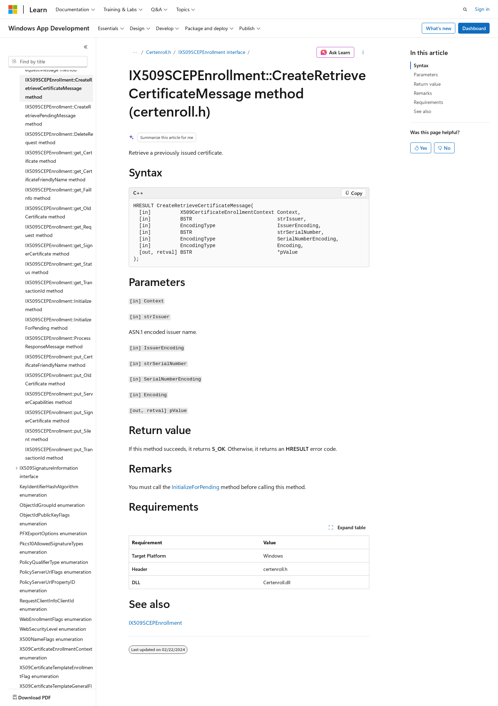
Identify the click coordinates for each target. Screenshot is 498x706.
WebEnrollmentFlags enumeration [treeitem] (56, 619)
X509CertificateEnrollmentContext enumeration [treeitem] (56, 653)
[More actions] (363, 52)
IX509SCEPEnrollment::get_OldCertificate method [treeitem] (58, 212)
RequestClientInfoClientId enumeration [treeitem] (47, 605)
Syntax (421, 65)
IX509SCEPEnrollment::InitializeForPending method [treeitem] (58, 323)
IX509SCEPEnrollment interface (211, 52)
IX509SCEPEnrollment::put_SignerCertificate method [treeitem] (59, 416)
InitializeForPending (195, 486)
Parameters (426, 74)
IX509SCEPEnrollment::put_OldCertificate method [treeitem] (58, 379)
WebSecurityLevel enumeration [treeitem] (53, 628)
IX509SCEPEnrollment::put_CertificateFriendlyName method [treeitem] (59, 361)
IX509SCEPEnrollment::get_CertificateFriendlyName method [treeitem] (58, 175)
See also (422, 111)
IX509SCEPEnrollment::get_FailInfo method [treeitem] (58, 194)
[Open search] (465, 9)
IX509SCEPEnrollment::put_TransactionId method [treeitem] (59, 453)
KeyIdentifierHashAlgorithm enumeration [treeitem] (49, 490)
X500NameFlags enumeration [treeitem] (51, 639)
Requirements (428, 102)
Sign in (482, 9)
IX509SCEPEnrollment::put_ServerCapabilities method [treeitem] (59, 398)
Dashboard (474, 28)
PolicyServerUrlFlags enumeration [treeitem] (55, 571)
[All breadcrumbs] (135, 52)
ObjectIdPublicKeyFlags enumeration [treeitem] (45, 519)
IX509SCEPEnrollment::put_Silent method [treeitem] (58, 435)
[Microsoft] (12, 9)
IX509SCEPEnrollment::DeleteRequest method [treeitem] (59, 138)
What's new (438, 28)
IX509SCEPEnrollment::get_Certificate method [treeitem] (58, 157)
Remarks (423, 93)
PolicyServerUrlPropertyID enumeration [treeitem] (47, 586)
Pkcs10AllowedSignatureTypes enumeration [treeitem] (51, 547)
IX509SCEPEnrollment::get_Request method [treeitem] (58, 231)
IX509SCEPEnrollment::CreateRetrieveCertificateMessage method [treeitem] (58, 88)
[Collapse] (85, 47)
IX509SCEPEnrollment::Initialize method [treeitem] (58, 305)
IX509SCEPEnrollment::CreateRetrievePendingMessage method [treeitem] (58, 115)
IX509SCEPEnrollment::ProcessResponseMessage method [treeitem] (58, 342)
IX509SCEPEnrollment (155, 622)
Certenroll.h (158, 52)
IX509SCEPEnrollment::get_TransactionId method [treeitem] (58, 286)
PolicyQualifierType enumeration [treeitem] (54, 562)
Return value (427, 84)
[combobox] (47, 61)
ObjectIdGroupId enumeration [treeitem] (52, 505)
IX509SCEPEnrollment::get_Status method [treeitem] (58, 268)
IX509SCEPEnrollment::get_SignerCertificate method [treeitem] (59, 249)
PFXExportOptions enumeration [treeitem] (53, 533)
